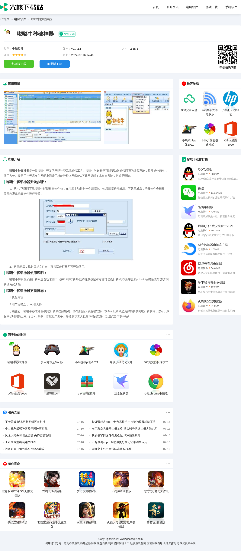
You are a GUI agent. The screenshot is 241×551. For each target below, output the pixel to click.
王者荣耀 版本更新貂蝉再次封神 (44, 421)
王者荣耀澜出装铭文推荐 (44, 442)
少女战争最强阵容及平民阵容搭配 (44, 428)
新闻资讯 (172, 7)
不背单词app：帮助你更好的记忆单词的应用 (131, 442)
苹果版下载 (54, 63)
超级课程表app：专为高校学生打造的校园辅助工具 (131, 421)
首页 (156, 7)
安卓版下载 (18, 63)
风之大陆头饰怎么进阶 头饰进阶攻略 (44, 435)
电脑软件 (192, 7)
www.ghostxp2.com (131, 538)
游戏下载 (212, 7)
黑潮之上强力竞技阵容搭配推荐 (131, 449)
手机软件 (231, 7)
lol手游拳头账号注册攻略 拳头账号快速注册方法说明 (131, 428)
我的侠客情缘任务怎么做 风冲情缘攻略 (131, 435)
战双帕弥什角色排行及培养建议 (44, 449)
